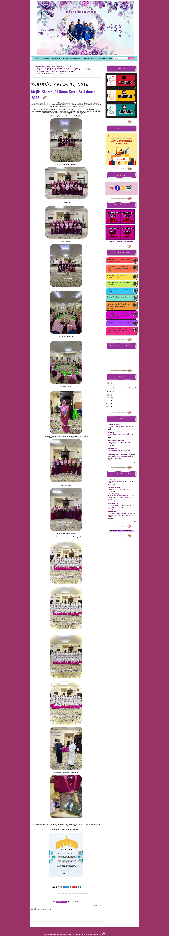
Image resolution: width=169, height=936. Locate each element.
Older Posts (97, 905)
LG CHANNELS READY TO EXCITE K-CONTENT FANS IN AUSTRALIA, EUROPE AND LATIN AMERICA (121, 515)
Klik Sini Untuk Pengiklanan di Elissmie (121, 241)
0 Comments (74, 902)
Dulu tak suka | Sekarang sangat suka (119, 450)
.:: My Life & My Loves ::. (115, 424)
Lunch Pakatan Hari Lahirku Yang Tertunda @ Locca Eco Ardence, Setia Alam (58, 70)
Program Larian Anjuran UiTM (118, 322)
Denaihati (111, 432)
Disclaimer (90, 934)
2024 (108, 398)
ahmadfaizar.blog (113, 494)
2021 (108, 406)
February (111, 391)
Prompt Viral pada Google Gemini (45, 73)
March (111, 385)
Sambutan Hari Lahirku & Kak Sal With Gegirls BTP (50, 71)
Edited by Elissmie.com (60, 934)
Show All (136, 462)
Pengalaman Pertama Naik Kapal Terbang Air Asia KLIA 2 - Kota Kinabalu (118, 315)
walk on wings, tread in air (116, 440)
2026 (108, 383)
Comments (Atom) (45, 909)
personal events (61, 902)
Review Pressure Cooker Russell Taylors (119, 291)
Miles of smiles (112, 448)
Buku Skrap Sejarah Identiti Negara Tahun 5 (117, 277)
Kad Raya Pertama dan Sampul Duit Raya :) (119, 284)
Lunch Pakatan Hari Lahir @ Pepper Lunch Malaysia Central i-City (119, 268)
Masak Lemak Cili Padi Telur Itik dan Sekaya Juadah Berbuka (118, 306)
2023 (108, 400)
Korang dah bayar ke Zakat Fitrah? (117, 298)
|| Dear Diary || (113, 479)
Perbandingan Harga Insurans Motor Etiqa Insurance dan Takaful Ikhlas (118, 331)
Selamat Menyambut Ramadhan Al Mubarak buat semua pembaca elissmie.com (59, 68)
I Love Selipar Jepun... (114, 487)
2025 (108, 395)
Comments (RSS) (98, 934)
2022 (108, 403)
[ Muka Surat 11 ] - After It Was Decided (119, 489)
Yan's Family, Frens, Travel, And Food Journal (121, 455)
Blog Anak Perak (113, 503)
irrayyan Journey (113, 512)
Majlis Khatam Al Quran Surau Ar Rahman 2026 (49, 66)
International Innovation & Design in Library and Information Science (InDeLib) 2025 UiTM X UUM (121, 497)
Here (52, 934)
